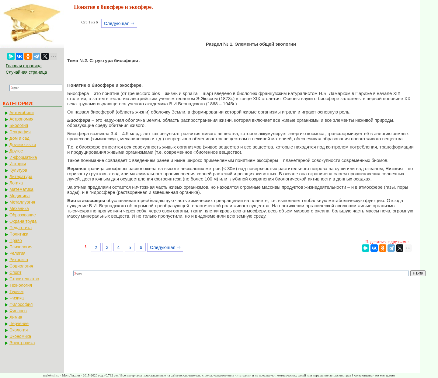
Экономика (20, 336)
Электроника (22, 342)
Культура (18, 170)
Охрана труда (22, 221)
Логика (16, 182)
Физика (16, 298)
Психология (21, 246)
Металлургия (22, 202)
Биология (18, 125)
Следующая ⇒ (119, 23)
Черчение (19, 323)
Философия (21, 304)
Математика (21, 189)
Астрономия (21, 119)
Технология (20, 285)
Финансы (18, 310)
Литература (20, 176)
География (20, 131)
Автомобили (21, 112)
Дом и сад (19, 138)
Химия (15, 317)
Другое (16, 151)
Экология (18, 329)
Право (15, 240)
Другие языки (22, 144)
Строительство (24, 278)
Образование (22, 214)
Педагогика (20, 227)
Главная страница (24, 65)
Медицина (19, 195)
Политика (18, 234)
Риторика (18, 259)
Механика (19, 208)
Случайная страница (26, 72)
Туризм (16, 291)
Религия (17, 253)
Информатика (23, 157)
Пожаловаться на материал (373, 375)
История (17, 163)
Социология (21, 266)
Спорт (15, 272)
